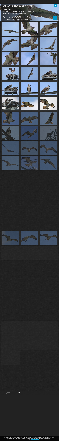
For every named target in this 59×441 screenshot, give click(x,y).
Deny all (37, 439)
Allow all (33, 439)
